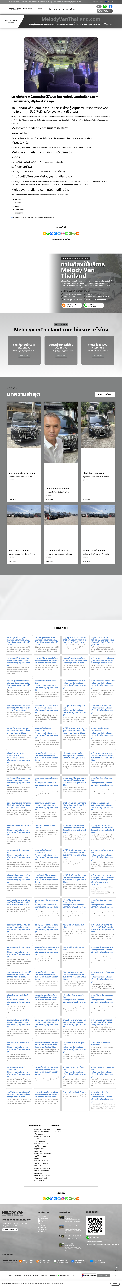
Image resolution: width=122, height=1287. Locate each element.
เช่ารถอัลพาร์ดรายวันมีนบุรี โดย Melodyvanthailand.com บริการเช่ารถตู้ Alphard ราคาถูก (18, 1000)
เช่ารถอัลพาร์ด (49, 217)
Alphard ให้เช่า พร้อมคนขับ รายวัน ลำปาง (101, 1043)
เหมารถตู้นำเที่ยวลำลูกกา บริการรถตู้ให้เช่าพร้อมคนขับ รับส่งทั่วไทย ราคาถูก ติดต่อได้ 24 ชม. (18, 641)
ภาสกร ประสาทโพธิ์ (80, 1262)
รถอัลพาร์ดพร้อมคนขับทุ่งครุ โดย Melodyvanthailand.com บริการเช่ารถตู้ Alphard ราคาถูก (46, 783)
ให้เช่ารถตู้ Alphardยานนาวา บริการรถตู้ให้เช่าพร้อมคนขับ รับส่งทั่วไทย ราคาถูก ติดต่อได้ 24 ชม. (18, 684)
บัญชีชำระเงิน (39, 1148)
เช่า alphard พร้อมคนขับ (94, 473)
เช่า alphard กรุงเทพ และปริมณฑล (45, 826)
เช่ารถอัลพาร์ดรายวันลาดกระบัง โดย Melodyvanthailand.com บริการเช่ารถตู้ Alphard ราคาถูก (18, 758)
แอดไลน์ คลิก (62, 1260)
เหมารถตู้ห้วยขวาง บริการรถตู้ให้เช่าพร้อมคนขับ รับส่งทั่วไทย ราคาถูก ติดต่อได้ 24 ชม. (18, 730)
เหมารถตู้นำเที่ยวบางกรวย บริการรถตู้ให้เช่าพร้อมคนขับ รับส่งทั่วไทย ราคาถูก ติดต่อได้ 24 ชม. (46, 757)
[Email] (70, 233)
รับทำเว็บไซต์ (70, 1275)
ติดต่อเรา (95, 2)
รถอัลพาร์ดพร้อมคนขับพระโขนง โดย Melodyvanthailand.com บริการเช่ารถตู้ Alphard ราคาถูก (46, 855)
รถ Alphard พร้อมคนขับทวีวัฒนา (23, 217)
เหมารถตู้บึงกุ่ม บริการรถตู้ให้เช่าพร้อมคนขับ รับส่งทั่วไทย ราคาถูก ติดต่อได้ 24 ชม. (102, 1022)
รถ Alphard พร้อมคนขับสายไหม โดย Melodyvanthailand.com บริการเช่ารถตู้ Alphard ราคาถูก (18, 1072)
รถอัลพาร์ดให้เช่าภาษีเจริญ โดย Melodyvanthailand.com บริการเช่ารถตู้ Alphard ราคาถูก (46, 685)
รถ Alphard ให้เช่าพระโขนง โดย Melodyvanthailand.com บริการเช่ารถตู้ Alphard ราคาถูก (74, 1072)
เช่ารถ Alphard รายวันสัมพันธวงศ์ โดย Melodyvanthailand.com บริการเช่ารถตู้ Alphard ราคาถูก (102, 1097)
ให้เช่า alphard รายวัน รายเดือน (22, 473)
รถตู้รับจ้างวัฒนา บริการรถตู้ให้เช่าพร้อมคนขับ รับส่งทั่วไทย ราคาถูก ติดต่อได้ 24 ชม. (19, 974)
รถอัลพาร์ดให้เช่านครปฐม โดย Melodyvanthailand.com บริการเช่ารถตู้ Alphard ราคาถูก (18, 928)
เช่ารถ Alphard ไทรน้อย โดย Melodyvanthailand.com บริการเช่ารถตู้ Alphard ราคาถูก (74, 684)
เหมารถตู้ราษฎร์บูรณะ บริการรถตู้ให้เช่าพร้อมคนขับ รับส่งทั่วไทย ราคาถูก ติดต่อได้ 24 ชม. (75, 660)
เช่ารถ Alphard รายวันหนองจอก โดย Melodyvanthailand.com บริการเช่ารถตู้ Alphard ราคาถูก (73, 1220)
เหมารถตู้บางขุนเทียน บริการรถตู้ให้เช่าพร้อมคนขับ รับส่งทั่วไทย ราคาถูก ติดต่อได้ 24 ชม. (47, 997)
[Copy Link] (44, 233)
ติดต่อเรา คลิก (105, 10)
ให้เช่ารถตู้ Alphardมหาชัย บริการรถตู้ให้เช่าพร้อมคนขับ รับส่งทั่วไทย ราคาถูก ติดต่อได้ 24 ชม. (46, 641)
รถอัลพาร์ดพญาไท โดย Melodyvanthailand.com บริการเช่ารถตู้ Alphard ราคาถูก (102, 806)
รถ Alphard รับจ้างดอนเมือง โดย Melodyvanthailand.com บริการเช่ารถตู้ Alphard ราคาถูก (18, 855)
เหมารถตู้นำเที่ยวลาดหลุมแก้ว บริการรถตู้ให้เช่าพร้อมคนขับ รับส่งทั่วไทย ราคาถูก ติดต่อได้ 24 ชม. (46, 1071)
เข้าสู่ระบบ (101, 2)
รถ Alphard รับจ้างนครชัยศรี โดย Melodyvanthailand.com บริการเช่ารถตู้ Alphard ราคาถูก (18, 952)
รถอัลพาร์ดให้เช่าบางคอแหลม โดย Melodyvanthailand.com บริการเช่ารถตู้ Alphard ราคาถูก (102, 1072)
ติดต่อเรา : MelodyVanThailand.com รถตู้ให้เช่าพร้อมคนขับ (42, 1160)
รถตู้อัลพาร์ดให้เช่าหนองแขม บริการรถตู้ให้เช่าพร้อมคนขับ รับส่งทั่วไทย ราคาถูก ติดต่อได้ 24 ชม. (46, 878)
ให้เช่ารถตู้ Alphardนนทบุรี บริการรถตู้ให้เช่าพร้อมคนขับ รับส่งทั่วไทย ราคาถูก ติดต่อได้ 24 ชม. (74, 976)
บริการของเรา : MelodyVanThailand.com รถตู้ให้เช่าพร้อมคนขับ (42, 1136)
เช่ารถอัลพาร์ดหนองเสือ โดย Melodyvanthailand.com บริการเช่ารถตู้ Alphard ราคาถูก (102, 951)
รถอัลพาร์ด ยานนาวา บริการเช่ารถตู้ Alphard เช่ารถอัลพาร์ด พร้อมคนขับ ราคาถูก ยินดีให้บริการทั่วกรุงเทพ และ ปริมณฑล (103, 880)
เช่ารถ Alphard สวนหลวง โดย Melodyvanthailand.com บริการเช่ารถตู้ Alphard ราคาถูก (18, 878)
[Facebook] (51, 233)
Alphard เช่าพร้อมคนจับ (19, 550)
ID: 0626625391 (62, 1262)
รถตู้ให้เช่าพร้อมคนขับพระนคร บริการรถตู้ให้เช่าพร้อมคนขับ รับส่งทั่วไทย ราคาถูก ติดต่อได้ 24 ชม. (74, 854)
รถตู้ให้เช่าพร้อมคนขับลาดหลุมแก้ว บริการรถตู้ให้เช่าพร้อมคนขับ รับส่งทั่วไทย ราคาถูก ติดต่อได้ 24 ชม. (102, 641)
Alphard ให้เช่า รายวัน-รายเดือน (73, 926)
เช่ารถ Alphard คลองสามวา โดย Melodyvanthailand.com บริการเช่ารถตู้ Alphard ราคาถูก (102, 1000)
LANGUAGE (111, 2)
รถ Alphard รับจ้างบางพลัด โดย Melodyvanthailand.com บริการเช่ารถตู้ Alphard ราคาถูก (102, 855)
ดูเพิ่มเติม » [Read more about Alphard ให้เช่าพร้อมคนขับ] (49, 495)
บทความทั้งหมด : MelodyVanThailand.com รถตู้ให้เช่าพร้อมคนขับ (42, 1143)
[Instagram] (63, 233)
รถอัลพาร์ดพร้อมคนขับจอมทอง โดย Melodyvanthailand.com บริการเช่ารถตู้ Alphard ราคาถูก (46, 733)
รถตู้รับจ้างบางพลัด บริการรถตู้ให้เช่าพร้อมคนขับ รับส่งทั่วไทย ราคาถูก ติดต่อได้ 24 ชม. (46, 1044)
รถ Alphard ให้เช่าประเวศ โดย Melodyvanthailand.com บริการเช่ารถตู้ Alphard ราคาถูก (46, 928)
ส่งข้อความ (97, 1260)
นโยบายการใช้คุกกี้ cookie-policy (40, 1179)
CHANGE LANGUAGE (90, 1275)
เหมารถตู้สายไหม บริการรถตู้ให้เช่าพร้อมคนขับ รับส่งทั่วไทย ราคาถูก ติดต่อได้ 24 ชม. (73, 1237)
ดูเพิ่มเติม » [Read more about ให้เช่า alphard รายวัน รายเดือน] (12, 480)
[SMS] (74, 233)
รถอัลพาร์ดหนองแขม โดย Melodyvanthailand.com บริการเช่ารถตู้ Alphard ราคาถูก (46, 806)
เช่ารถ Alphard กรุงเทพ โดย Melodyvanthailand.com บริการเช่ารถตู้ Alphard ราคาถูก (18, 1023)
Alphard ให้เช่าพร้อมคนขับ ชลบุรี (73, 948)
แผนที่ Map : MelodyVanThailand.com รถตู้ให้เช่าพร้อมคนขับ (42, 1153)
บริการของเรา (57, 9)
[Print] (77, 233)
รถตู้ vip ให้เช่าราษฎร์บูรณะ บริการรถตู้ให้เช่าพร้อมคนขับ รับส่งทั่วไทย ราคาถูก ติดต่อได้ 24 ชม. (102, 757)
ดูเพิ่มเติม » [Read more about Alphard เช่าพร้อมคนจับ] (12, 557)
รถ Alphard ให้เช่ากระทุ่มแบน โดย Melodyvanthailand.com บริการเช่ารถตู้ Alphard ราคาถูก (74, 710)
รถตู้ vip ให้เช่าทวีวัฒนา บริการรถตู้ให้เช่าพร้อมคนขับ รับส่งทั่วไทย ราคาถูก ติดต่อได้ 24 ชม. (75, 640)
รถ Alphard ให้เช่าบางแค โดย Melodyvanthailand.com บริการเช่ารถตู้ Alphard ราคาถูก (74, 1023)
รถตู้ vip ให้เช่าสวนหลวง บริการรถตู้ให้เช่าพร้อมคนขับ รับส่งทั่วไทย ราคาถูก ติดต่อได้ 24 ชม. (102, 829)
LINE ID (91, 304)
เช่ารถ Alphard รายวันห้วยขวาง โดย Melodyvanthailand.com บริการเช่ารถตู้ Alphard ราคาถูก (74, 905)
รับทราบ (114, 1283)
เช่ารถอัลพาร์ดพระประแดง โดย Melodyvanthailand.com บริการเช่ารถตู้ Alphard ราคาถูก (103, 684)
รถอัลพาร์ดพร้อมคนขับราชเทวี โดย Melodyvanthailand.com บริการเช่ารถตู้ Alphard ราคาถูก (19, 830)
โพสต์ (59, 1131)
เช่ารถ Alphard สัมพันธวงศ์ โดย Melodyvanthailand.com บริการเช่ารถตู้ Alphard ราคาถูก (18, 1047)
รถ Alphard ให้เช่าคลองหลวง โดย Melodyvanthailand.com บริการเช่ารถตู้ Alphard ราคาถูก (46, 905)
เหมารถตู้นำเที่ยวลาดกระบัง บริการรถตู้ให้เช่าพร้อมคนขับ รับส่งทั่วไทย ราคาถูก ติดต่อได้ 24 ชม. (102, 928)
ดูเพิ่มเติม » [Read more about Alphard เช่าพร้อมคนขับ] (86, 557)
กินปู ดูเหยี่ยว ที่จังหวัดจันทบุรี (74, 1092)
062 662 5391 (105, 12)
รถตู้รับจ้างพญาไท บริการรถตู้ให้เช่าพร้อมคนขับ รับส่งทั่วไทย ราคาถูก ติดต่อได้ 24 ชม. (18, 708)
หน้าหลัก (48, 9)
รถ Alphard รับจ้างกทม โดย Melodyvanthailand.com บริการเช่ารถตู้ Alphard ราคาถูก (18, 661)
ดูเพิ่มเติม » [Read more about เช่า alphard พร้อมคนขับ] (86, 480)
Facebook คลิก (81, 1260)
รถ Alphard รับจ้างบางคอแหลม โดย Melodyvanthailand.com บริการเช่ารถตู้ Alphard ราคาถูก (73, 1247)
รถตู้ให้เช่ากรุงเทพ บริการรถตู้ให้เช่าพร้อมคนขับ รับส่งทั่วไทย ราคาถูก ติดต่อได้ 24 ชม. (18, 1094)
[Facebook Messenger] (55, 233)
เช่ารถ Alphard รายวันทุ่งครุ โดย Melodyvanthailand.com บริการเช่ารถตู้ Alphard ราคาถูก (73, 1229)
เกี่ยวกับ (72, 9)
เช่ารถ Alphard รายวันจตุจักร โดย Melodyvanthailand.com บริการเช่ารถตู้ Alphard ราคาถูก (102, 977)
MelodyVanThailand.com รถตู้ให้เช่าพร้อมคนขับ (42, 1130)
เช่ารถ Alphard (40, 217)
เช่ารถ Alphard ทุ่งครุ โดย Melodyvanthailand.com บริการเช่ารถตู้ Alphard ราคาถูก (74, 757)
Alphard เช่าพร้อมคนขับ (94, 550)
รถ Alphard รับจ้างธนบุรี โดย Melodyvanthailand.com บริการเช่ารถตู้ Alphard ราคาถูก (18, 781)
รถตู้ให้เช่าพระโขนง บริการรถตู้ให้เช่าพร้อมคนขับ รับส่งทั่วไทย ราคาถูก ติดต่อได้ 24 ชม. (74, 805)
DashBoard (38, 1173)
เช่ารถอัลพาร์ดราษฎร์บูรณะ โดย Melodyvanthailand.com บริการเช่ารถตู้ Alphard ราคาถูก (102, 905)
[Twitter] (59, 233)
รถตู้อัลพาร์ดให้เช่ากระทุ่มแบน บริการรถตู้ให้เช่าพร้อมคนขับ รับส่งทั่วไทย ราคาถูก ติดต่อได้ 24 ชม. (74, 781)
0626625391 (92, 306)
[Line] (48, 233)
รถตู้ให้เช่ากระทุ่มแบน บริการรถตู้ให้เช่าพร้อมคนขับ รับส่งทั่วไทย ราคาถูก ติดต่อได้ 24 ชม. (75, 730)
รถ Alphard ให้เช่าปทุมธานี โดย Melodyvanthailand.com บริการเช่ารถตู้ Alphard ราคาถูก (47, 1023)
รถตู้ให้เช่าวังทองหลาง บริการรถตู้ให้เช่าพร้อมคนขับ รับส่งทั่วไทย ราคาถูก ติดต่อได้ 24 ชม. (19, 902)
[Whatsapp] (66, 233)
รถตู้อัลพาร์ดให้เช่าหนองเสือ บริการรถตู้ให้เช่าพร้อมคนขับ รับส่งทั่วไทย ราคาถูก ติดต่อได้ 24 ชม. (74, 829)
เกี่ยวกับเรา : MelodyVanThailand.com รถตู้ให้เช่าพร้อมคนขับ (42, 1168)
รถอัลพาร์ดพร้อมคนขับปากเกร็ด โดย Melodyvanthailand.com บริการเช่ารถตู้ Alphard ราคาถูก (102, 733)
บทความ (65, 9)
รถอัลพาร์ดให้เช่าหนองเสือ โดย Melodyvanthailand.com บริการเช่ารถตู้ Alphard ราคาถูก (47, 951)
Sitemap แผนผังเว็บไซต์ (42, 1175)
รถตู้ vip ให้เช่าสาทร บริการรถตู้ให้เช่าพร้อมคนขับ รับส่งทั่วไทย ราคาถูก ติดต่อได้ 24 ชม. (102, 660)
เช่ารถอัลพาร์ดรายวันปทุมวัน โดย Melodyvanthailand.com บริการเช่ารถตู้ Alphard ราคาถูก (74, 1047)
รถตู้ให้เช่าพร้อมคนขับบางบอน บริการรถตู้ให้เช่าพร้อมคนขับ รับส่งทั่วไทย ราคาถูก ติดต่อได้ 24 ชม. (74, 878)
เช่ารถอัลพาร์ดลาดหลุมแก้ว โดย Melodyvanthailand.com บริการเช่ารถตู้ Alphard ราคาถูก (74, 1000)
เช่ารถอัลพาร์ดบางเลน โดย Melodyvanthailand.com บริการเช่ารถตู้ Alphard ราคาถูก (102, 709)
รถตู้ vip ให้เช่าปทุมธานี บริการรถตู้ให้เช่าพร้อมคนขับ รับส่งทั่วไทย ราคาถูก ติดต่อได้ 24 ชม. (47, 660)
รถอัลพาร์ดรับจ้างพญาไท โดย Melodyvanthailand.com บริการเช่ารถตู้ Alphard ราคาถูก (46, 709)
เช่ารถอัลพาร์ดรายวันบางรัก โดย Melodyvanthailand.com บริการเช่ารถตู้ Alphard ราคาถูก (102, 783)
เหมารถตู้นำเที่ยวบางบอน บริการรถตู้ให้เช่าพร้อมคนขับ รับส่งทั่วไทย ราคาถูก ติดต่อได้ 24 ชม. (46, 976)
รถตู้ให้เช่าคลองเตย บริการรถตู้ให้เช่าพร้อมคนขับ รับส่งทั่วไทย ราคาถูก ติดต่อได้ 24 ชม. (19, 805)
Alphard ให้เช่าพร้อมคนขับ (57, 488)
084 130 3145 (44, 1262)
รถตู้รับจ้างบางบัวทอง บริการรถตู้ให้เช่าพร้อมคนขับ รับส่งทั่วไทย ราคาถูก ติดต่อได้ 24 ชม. (47, 1094)
